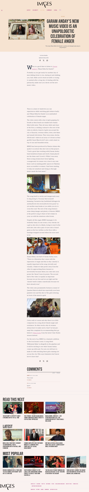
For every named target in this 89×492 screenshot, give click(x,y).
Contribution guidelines (37, 486)
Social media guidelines (60, 483)
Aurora (42, 489)
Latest (29, 10)
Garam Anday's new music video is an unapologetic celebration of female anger (63, 31)
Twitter (43, 483)
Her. (60, 10)
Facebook (38, 483)
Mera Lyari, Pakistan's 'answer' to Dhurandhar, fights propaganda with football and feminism (12, 445)
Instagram (48, 483)
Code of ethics (69, 483)
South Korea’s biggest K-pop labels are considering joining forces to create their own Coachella (33, 472)
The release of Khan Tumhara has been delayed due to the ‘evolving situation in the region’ (55, 471)
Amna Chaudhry (44, 55)
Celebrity (35, 10)
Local (55, 10)
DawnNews (47, 489)
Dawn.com (33, 489)
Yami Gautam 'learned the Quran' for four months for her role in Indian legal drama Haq (76, 471)
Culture (42, 10)
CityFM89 (38, 489)
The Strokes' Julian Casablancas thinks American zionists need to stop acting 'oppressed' (33, 417)
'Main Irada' (37, 333)
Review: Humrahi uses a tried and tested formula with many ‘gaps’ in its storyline (12, 471)
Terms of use (75, 483)
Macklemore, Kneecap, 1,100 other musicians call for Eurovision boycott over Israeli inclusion (54, 418)
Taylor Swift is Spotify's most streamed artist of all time (12, 417)
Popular (58, 373)
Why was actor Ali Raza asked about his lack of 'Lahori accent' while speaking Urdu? (55, 444)
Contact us (33, 483)
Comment (49, 10)
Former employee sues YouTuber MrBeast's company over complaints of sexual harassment (33, 445)
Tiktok (52, 483)
